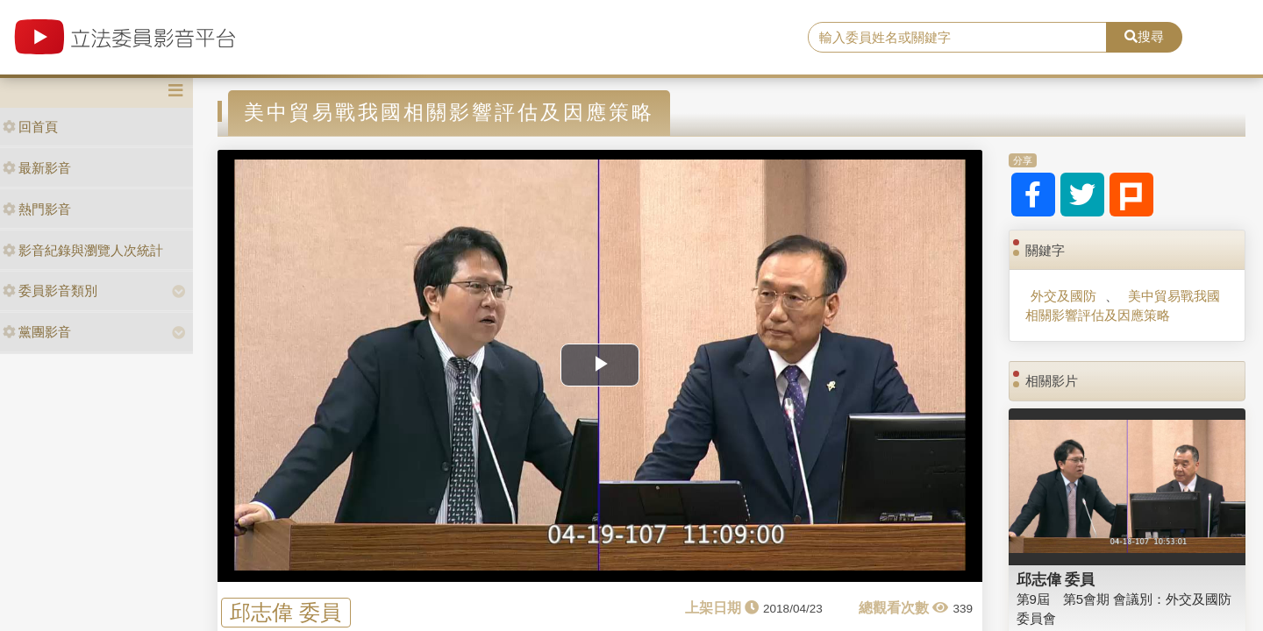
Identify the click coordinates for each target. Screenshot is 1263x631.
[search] (957, 37)
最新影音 (37, 167)
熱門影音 (37, 209)
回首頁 (30, 126)
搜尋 (1144, 36)
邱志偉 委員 (285, 612)
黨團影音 (37, 331)
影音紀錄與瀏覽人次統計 (83, 250)
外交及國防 (1063, 295)
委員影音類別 (50, 290)
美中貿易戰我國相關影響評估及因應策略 (1122, 305)
